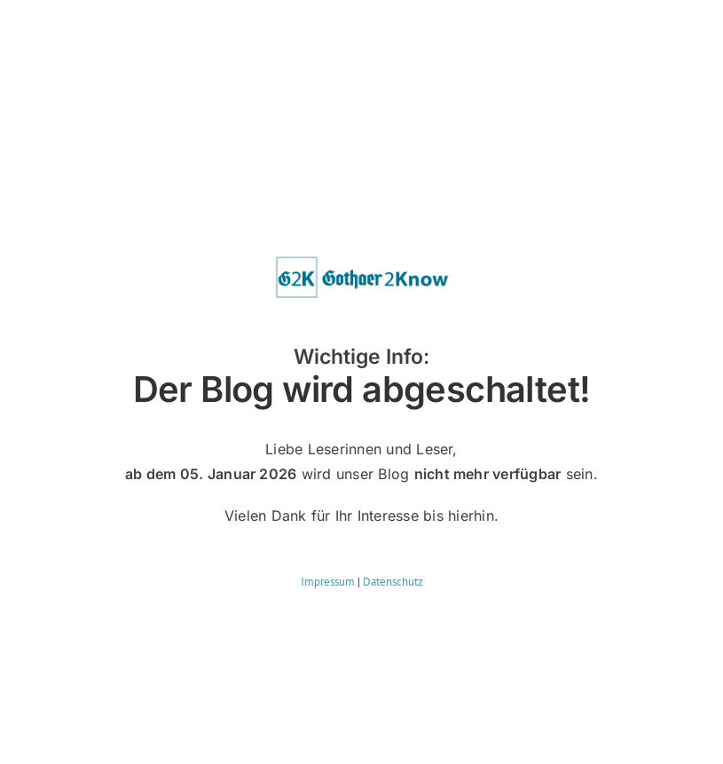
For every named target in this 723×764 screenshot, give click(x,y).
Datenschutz (393, 581)
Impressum (328, 581)
